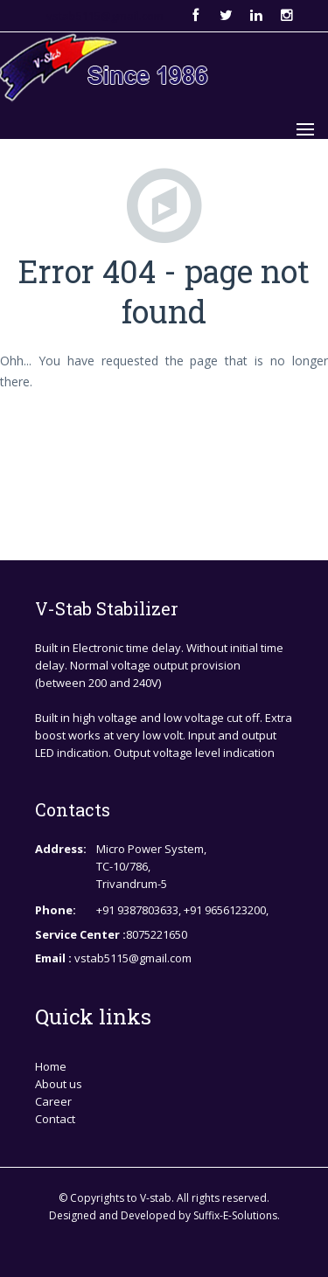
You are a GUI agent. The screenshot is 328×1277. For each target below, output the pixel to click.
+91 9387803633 (137, 910)
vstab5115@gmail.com (105, 16)
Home (50, 1066)
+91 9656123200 (225, 910)
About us (58, 1084)
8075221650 (156, 934)
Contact (55, 1119)
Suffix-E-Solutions (235, 1215)
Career (53, 1101)
